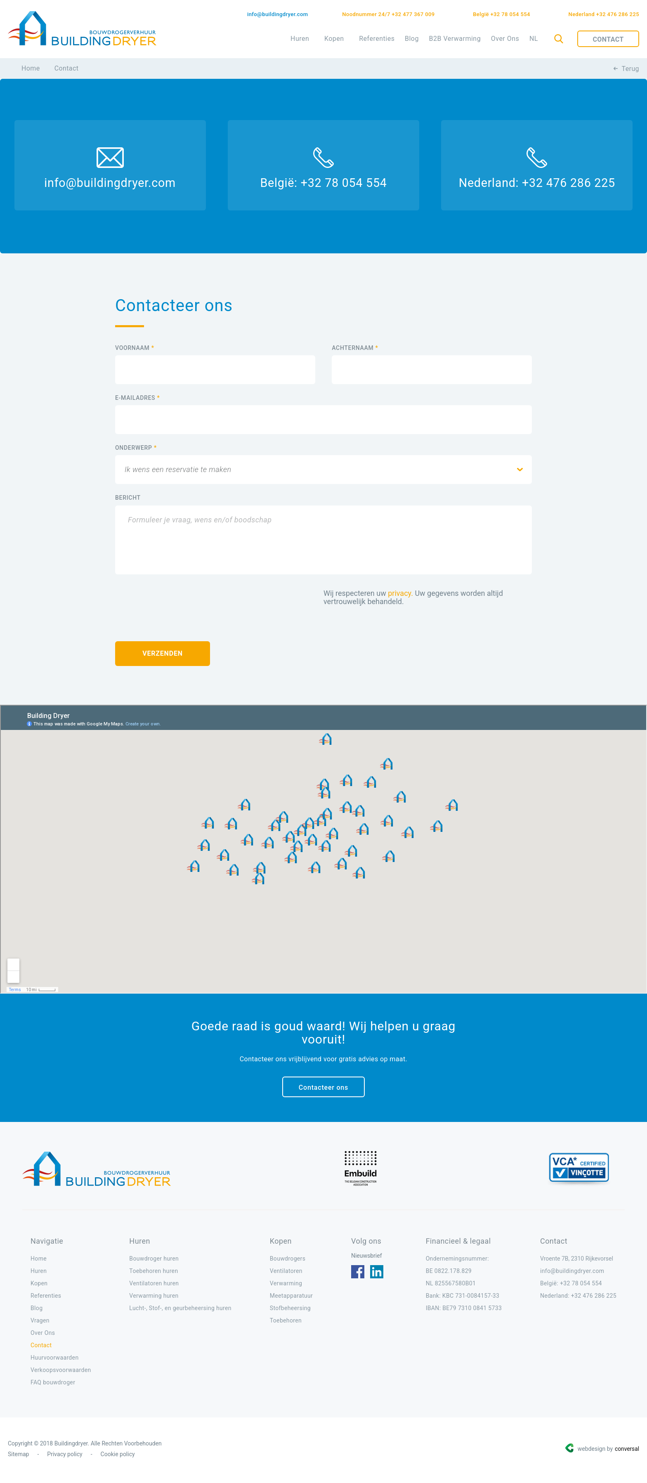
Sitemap (18, 1457)
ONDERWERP (136, 450)
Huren (299, 39)
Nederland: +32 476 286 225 (532, 184)
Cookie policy (118, 1457)
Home (30, 68)
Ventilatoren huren (154, 1286)
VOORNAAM (134, 350)
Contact (608, 39)
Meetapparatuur (291, 1298)
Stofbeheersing (290, 1311)
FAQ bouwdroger (53, 1385)
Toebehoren (286, 1323)
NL (533, 39)
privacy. (400, 595)
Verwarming (286, 1286)
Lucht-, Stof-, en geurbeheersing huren (180, 1311)
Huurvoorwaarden (54, 1360)
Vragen (40, 1323)
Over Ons (505, 39)
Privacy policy (64, 1457)
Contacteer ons (323, 1090)
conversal (626, 1451)
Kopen (334, 39)
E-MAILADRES (137, 400)
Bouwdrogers (288, 1261)
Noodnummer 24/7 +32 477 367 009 (391, 14)
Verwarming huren (153, 1298)
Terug (630, 69)
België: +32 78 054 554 (323, 184)
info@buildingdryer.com (277, 14)
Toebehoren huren (153, 1273)
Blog (412, 39)
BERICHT (128, 500)
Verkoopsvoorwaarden (61, 1373)
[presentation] (178, 604)
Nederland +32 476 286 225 (604, 14)
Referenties (376, 39)
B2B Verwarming (455, 39)
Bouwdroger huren (154, 1261)
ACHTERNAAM (355, 350)
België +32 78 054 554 (503, 14)
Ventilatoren (286, 1273)
